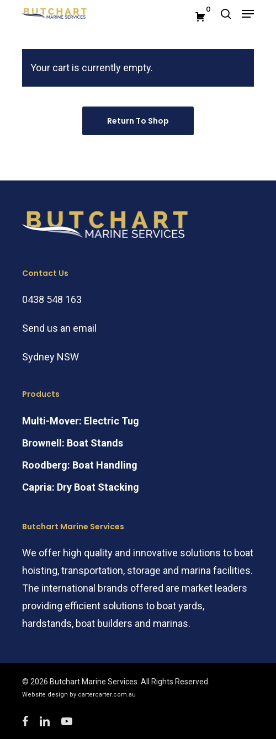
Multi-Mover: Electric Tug (80, 421)
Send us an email (59, 328)
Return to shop (138, 120)
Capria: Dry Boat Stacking (80, 487)
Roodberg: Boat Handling (79, 465)
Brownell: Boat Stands (72, 443)
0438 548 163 (52, 299)
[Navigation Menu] (248, 13)
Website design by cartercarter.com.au (79, 694)
